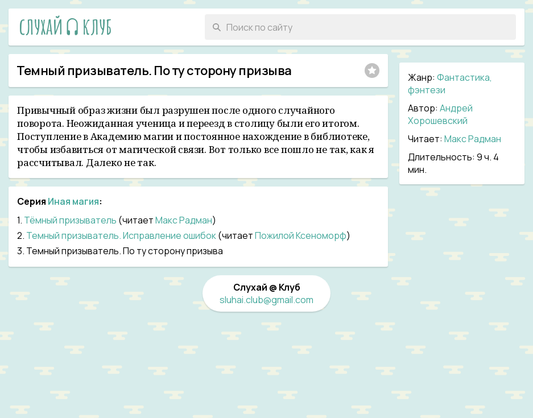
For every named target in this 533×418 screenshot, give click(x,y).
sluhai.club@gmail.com (266, 299)
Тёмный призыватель (70, 220)
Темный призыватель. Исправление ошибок (121, 235)
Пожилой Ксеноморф (300, 235)
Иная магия (73, 201)
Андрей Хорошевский (440, 114)
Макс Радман (472, 139)
